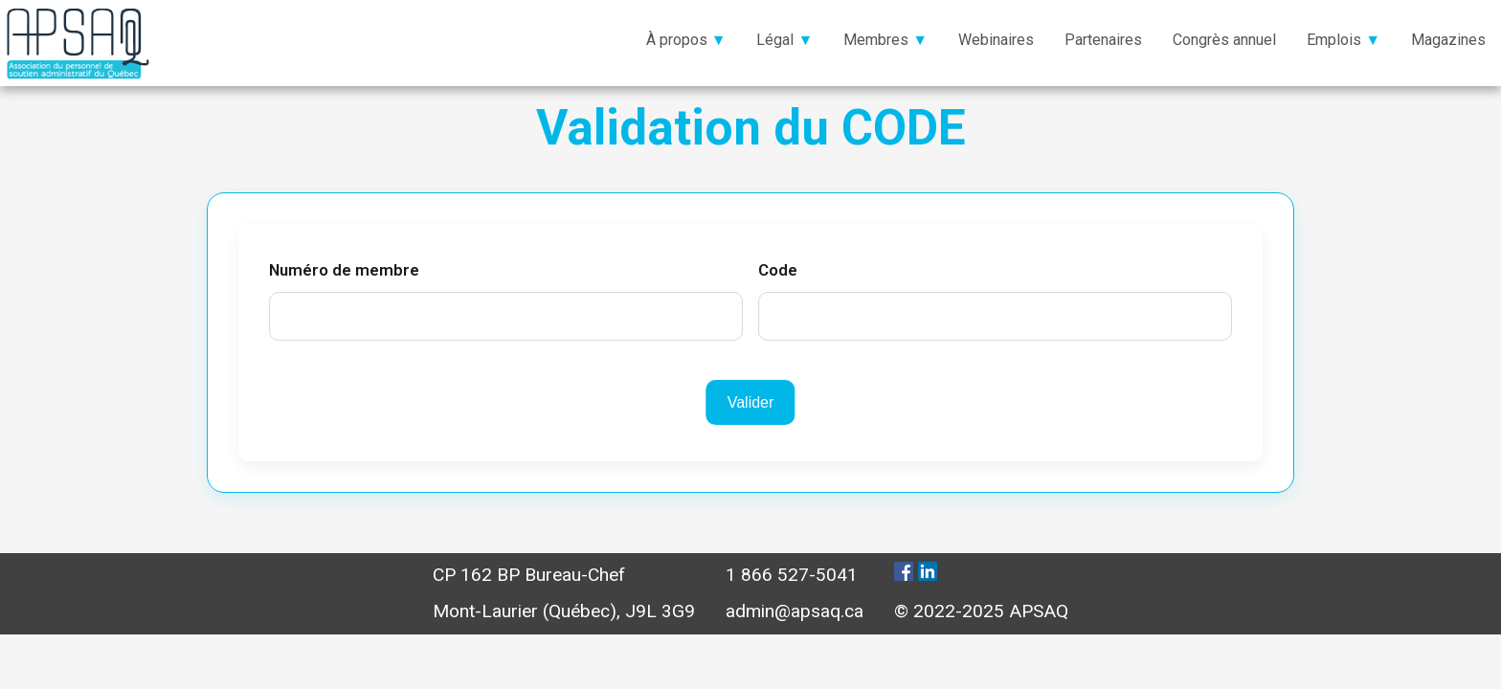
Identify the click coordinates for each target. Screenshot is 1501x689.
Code (777, 269)
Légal (775, 40)
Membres (875, 40)
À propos (676, 40)
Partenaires (1103, 40)
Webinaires (996, 40)
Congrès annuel (1224, 40)
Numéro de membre (344, 269)
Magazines (1448, 40)
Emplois (1334, 40)
